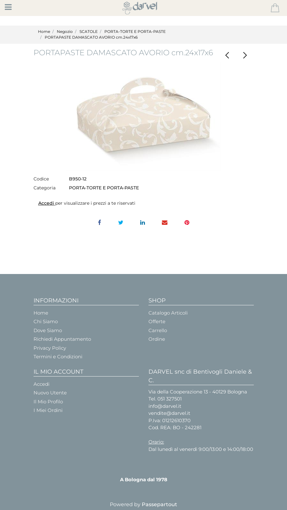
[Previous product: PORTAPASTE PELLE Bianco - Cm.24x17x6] (227, 55)
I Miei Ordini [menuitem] (48, 410)
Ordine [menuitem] (156, 339)
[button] (143, 116)
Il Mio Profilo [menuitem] (48, 402)
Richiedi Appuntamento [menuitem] (62, 339)
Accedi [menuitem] (41, 384)
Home (44, 31)
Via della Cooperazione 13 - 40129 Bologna (197, 392)
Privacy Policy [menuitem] (50, 348)
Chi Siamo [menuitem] (46, 321)
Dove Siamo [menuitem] (48, 330)
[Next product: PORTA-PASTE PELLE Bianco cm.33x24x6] (245, 55)
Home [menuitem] (41, 313)
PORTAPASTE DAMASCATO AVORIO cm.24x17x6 (91, 37)
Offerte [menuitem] (156, 321)
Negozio (65, 31)
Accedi (46, 203)
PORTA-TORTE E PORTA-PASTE (135, 31)
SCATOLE (88, 31)
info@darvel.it (164, 406)
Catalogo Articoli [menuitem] (168, 313)
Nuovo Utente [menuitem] (50, 393)
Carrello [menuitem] (157, 330)
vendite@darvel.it (169, 413)
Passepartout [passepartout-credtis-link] (159, 504)
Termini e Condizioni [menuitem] (58, 357)
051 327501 (169, 399)
